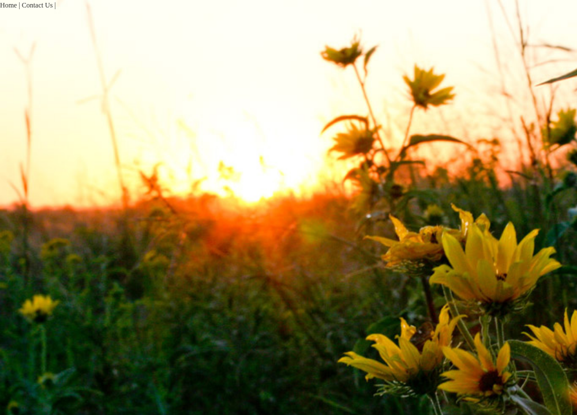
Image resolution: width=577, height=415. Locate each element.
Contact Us (37, 5)
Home (8, 5)
